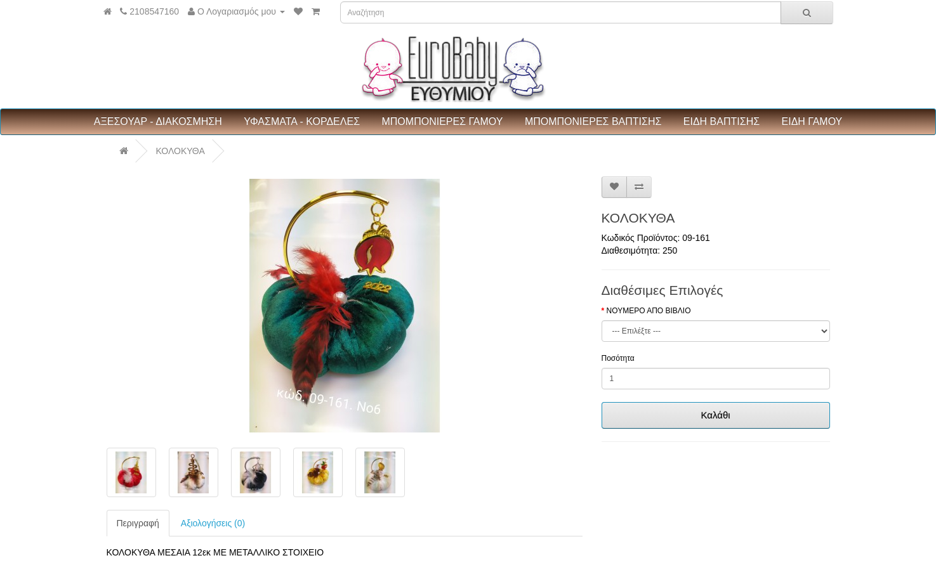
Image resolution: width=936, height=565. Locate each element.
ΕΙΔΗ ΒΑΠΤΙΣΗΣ (721, 121)
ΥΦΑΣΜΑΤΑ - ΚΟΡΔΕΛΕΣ (302, 121)
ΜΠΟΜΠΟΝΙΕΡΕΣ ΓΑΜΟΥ (442, 121)
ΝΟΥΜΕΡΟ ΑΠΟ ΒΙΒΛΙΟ (649, 310)
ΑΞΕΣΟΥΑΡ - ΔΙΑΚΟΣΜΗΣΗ (158, 121)
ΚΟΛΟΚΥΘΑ (179, 151)
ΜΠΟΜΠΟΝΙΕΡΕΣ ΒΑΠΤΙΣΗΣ (593, 121)
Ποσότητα (618, 358)
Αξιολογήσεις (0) (213, 523)
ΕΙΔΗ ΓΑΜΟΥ (812, 121)
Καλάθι (715, 415)
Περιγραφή (138, 523)
